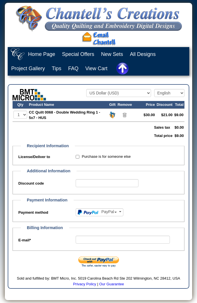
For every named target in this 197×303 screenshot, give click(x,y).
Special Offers (78, 54)
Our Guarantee (111, 284)
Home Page (41, 54)
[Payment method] (99, 212)
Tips (56, 68)
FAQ (73, 68)
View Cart (96, 68)
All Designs (143, 54)
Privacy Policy (84, 284)
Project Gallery (28, 68)
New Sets (112, 54)
